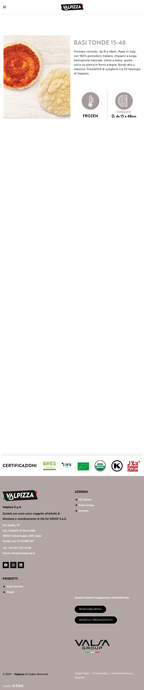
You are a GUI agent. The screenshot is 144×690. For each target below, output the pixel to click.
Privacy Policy (100, 673)
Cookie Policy (82, 673)
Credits (7, 686)
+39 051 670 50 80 (19, 548)
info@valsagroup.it (23, 553)
